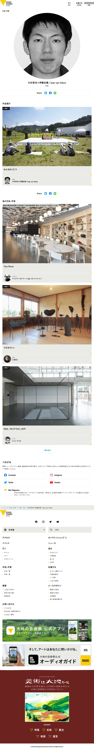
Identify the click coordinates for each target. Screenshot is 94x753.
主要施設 (53, 555)
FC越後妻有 (54, 574)
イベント (6, 543)
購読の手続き (54, 589)
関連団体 (7, 596)
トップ (4, 507)
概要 (4, 586)
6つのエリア (54, 552)
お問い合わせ (8, 604)
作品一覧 (7, 571)
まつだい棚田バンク (56, 571)
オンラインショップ (56, 538)
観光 (61, 730)
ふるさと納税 (54, 581)
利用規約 (53, 596)
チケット (7, 552)
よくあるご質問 (9, 614)
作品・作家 (5, 11)
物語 (43, 736)
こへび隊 (53, 577)
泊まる (52, 562)
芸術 (49, 730)
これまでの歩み (9, 589)
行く (4, 549)
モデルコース (8, 559)
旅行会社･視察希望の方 (12, 611)
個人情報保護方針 (56, 599)
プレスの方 (7, 608)
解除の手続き (54, 593)
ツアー (6, 555)
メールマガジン (55, 586)
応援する (52, 567)
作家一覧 (22, 507)
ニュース (52, 543)
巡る (50, 549)
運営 (55, 736)
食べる (52, 559)
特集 (37, 730)
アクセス (6, 538)
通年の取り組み (9, 593)
